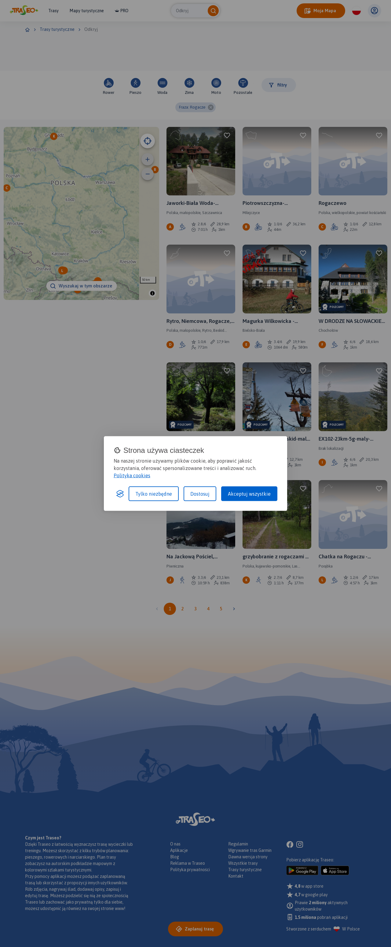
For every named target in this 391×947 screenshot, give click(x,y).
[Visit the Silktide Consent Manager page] (120, 494)
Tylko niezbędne (153, 494)
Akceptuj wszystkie (249, 494)
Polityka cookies (132, 475)
